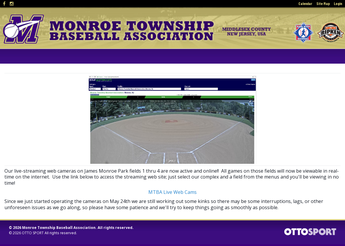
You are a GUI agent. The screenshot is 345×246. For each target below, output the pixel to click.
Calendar (305, 3)
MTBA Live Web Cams (172, 192)
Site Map (323, 3)
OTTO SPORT (33, 232)
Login (338, 3)
